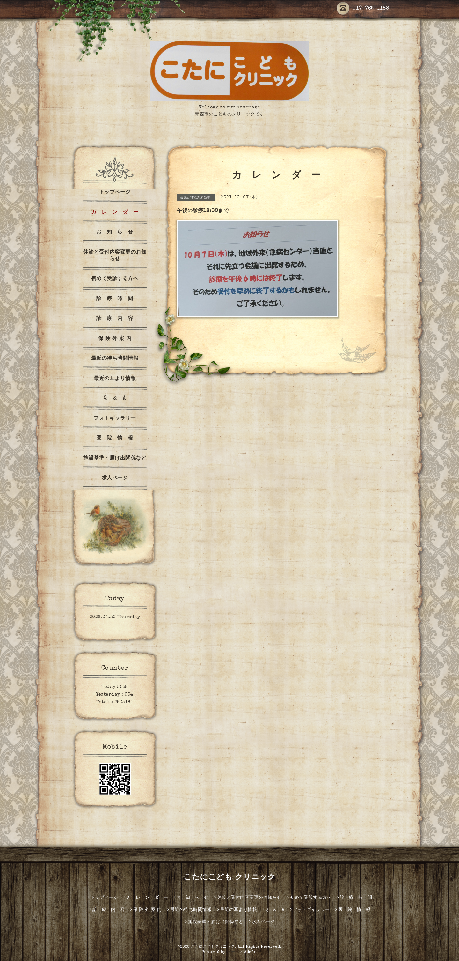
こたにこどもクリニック (213, 947)
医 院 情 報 (114, 438)
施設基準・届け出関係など (114, 458)
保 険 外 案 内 (115, 339)
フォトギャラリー (115, 418)
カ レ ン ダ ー (115, 212)
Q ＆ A (115, 398)
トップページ (115, 192)
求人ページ (115, 478)
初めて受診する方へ (115, 279)
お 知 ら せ (114, 232)
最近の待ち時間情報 (115, 358)
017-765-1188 (363, 8)
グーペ (233, 952)
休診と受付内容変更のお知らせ (114, 256)
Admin (250, 952)
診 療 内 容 (114, 319)
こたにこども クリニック (229, 878)
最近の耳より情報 (115, 378)
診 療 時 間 (114, 299)
